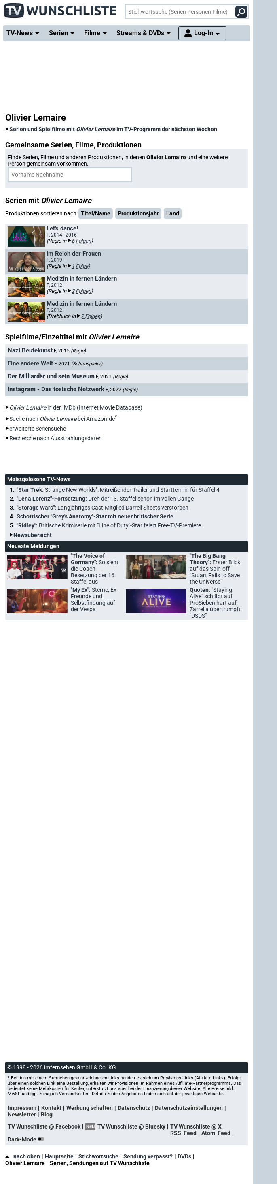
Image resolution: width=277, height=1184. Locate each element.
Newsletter (22, 1114)
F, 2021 (78, 364)
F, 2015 (70, 351)
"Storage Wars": (102, 507)
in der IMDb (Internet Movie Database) (75, 407)
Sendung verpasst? (148, 1156)
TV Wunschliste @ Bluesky (131, 1126)
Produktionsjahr (138, 213)
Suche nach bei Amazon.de (62, 419)
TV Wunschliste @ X (196, 1126)
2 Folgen (81, 291)
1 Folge (80, 266)
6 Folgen (81, 241)
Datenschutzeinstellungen (189, 1108)
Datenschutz (134, 1108)
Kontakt (51, 1108)
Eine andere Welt (30, 363)
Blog (47, 1114)
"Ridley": (109, 525)
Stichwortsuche (98, 1156)
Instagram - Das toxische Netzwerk (56, 389)
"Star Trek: (118, 489)
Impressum (22, 1108)
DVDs (184, 1156)
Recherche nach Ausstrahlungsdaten (55, 438)
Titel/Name (95, 213)
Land (172, 213)
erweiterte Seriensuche (37, 428)
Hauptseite (59, 1156)
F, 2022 (121, 390)
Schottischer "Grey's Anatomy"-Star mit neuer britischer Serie (95, 516)
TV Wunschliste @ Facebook (44, 1126)
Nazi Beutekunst (30, 350)
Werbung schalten (89, 1108)
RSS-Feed (183, 1133)
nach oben (22, 1156)
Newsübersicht (32, 535)
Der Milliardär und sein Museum (51, 376)
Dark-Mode (27, 1139)
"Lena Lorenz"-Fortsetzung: (105, 498)
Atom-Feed (215, 1133)
